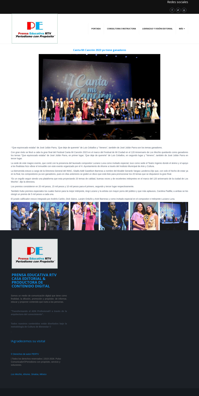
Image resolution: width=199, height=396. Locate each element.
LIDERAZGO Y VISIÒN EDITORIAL (157, 28)
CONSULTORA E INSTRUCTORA (121, 28)
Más (181, 28)
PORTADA (96, 28)
